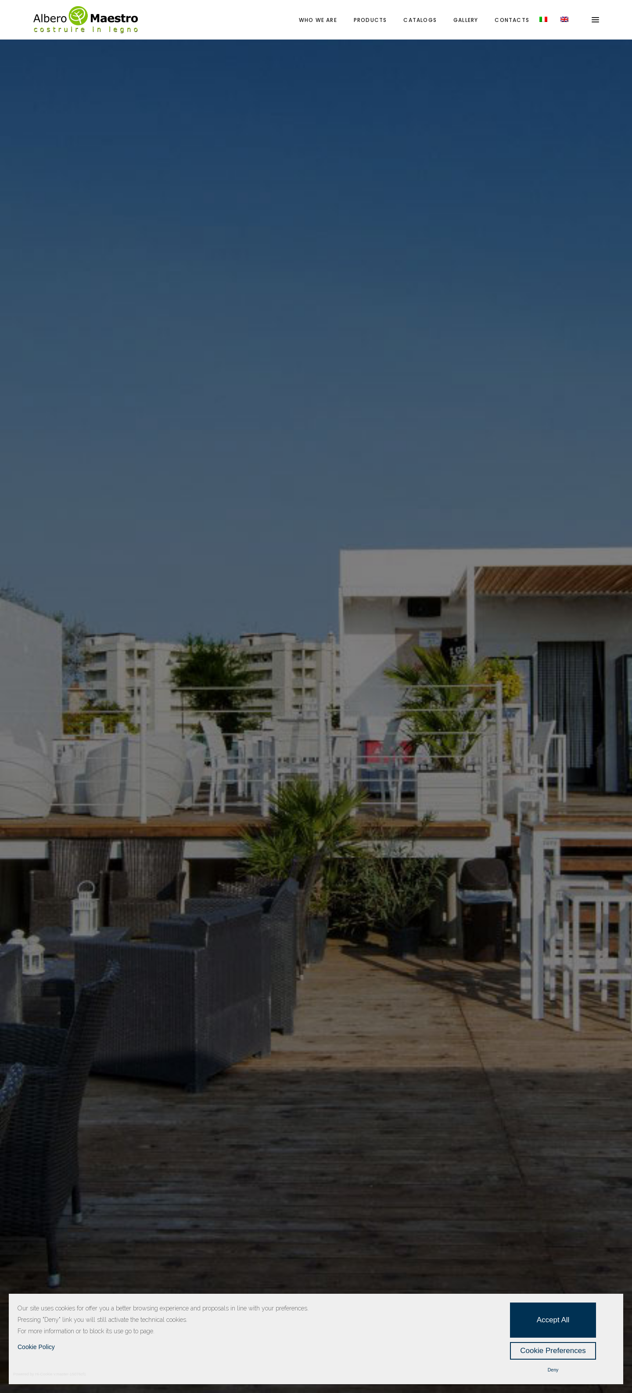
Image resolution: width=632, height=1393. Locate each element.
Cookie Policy (36, 1346)
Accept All (553, 1320)
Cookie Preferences (552, 1350)
